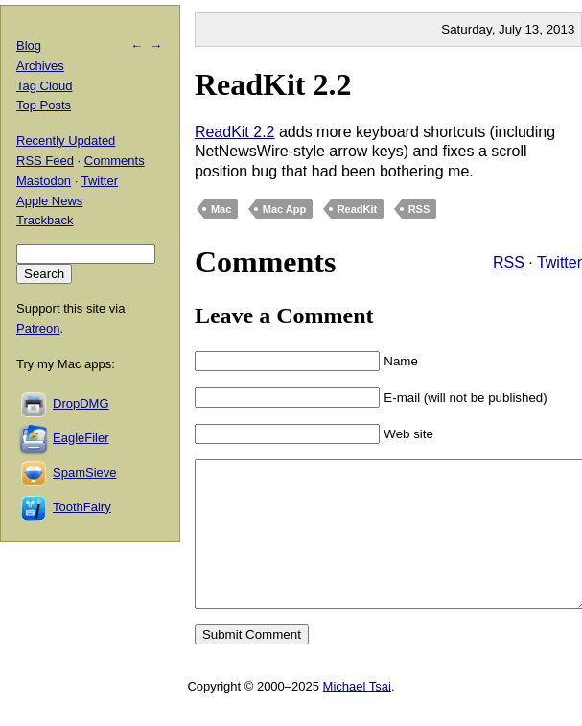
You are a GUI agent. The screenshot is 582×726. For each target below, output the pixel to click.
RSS (419, 209)
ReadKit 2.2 (273, 84)
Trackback (44, 220)
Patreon (38, 328)
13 (531, 29)
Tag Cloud (44, 86)
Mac (221, 209)
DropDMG (81, 403)
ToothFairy (82, 507)
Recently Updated (65, 140)
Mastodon (43, 181)
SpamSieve (84, 472)
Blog (28, 45)
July (510, 29)
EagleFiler (81, 438)
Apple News (49, 201)
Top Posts (43, 105)
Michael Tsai (357, 715)
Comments (114, 160)
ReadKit (358, 209)
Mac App (284, 209)
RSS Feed (45, 160)
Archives (40, 66)
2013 (561, 29)
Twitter (559, 262)
